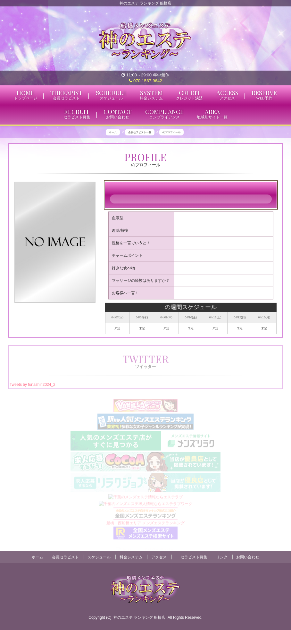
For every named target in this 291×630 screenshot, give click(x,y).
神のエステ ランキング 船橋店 (139, 617)
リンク (222, 557)
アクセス (159, 557)
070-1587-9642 (145, 80)
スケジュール (99, 557)
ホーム (37, 557)
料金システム (131, 557)
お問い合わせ (247, 557)
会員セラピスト (65, 557)
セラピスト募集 (193, 557)
